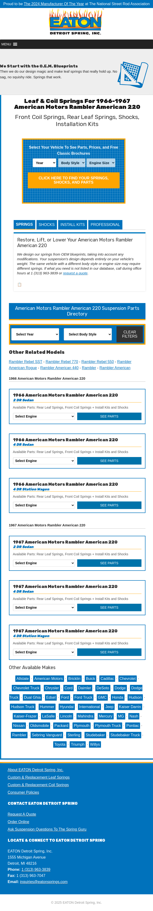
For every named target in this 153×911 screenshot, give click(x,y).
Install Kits (72, 225)
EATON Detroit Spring (76, 23)
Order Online (18, 822)
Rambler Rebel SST (25, 362)
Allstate (22, 679)
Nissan (19, 726)
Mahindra (85, 716)
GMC (102, 697)
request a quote (75, 273)
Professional (105, 225)
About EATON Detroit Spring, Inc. (36, 770)
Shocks (47, 225)
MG (121, 716)
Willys (95, 744)
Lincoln (66, 716)
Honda (117, 697)
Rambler (89, 368)
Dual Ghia (32, 697)
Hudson (135, 697)
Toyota (59, 744)
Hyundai (67, 707)
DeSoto (103, 688)
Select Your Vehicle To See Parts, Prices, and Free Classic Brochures (73, 150)
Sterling (73, 735)
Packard (61, 726)
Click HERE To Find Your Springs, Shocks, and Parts (74, 180)
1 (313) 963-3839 (35, 870)
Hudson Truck (22, 707)
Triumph (78, 744)
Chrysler (52, 688)
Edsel (51, 697)
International (89, 707)
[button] (6, 44)
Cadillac (107, 679)
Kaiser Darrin (130, 707)
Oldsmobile (39, 726)
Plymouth (81, 726)
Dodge (120, 688)
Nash (133, 716)
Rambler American (115, 368)
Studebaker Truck (125, 735)
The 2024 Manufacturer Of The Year (54, 4)
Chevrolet (128, 679)
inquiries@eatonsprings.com (44, 882)
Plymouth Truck (108, 726)
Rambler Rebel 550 (97, 362)
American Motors (48, 679)
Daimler (84, 688)
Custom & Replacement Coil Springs (38, 785)
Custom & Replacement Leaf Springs (39, 777)
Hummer (47, 707)
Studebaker (95, 735)
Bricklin (74, 679)
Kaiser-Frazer (25, 716)
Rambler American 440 (59, 368)
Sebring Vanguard (47, 735)
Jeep (109, 707)
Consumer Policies (23, 792)
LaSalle (48, 716)
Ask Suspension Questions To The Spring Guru (47, 829)
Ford (65, 697)
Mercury (106, 716)
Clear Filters (129, 334)
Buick (90, 679)
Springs (24, 224)
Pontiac (132, 726)
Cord (68, 688)
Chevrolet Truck (26, 688)
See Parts (109, 416)
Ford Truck (83, 697)
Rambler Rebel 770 (62, 362)
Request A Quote (22, 814)
